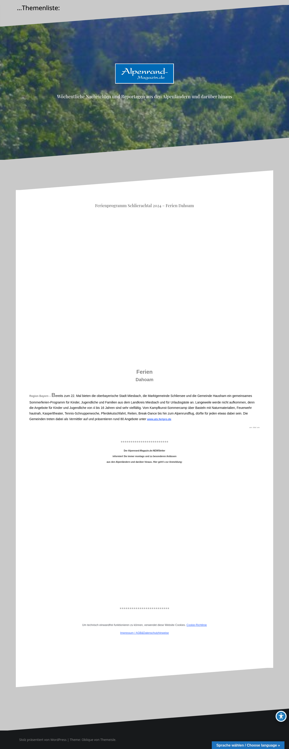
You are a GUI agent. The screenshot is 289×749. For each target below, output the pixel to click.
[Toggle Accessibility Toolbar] (281, 716)
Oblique (87, 740)
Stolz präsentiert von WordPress (42, 740)
